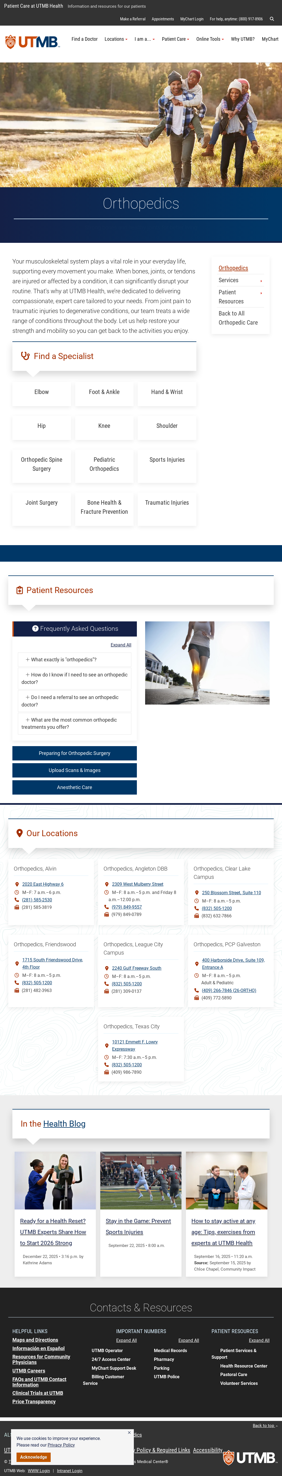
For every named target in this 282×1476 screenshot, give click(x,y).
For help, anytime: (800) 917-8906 (236, 19)
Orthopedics (233, 268)
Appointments (163, 19)
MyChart (270, 39)
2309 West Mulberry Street (137, 884)
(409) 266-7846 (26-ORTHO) (229, 990)
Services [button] (241, 280)
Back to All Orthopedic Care (238, 318)
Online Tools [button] (210, 39)
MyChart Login (192, 19)
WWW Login (39, 1470)
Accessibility (208, 1450)
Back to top (265, 1425)
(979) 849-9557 (127, 907)
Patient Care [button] (175, 39)
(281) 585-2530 (37, 900)
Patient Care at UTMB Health (33, 6)
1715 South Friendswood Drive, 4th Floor (52, 963)
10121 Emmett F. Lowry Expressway (135, 1045)
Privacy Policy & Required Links (154, 1450)
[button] (129, 1432)
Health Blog (64, 1124)
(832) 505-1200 (217, 908)
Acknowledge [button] (33, 1457)
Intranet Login (69, 1470)
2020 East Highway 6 (43, 884)
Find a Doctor (84, 39)
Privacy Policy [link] (61, 1445)
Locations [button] (116, 39)
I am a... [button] (145, 39)
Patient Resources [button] (241, 297)
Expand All (121, 645)
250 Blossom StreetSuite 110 (231, 892)
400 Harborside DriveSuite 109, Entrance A (233, 963)
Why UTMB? (243, 39)
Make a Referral (132, 19)
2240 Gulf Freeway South (136, 968)
